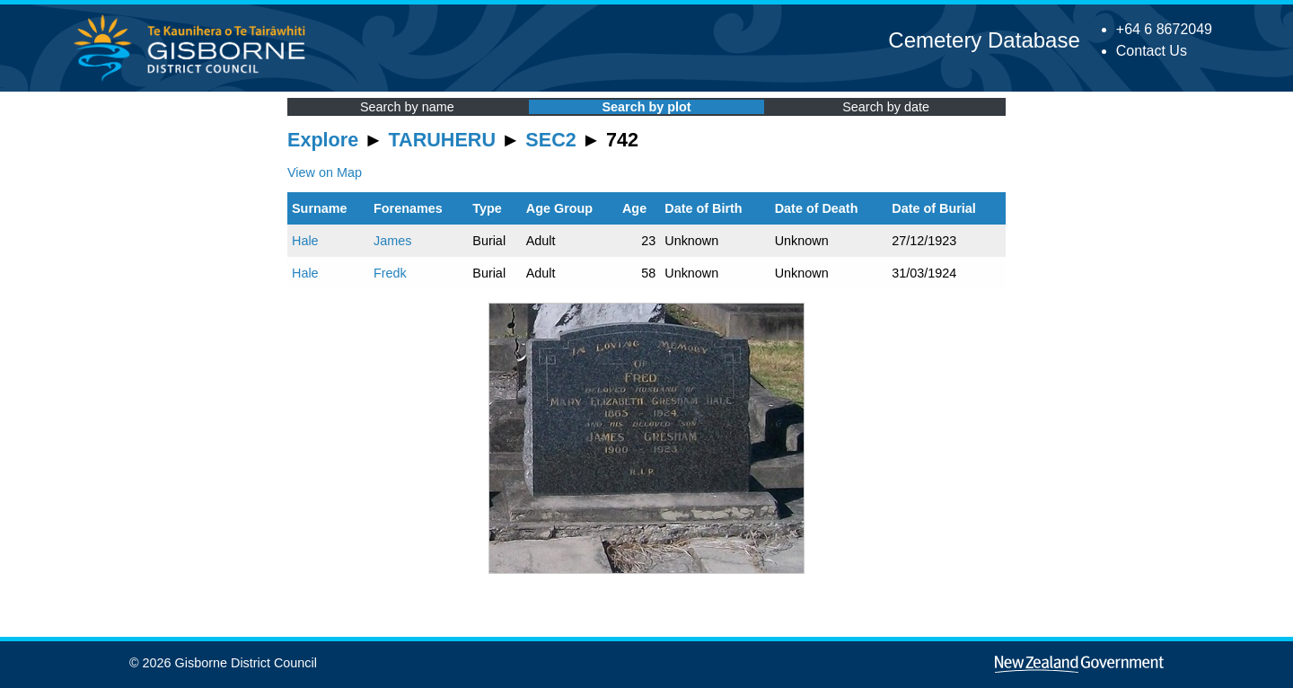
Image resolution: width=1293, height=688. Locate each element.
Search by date (885, 107)
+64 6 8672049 (1164, 29)
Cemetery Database (983, 40)
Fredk (390, 273)
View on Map (324, 172)
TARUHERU (442, 139)
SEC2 (550, 139)
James (392, 241)
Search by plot (646, 107)
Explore (322, 139)
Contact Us (1151, 50)
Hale (305, 241)
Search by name (407, 107)
